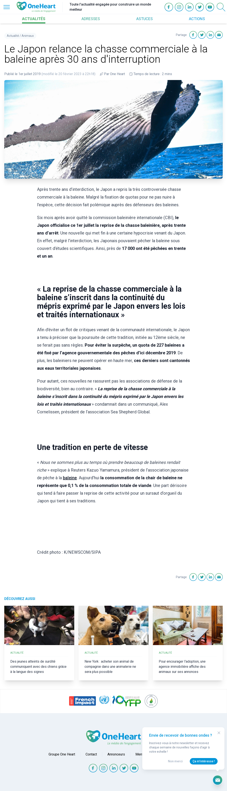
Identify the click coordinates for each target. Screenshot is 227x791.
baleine (70, 477)
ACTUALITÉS (33, 18)
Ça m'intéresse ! (204, 761)
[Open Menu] (7, 7)
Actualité (13, 35)
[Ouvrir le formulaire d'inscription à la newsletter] (217, 780)
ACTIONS (197, 18)
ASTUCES (144, 18)
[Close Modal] (219, 733)
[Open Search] (221, 7)
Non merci (175, 761)
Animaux (28, 35)
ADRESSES (91, 18)
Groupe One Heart (62, 754)
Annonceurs (116, 754)
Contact (91, 754)
